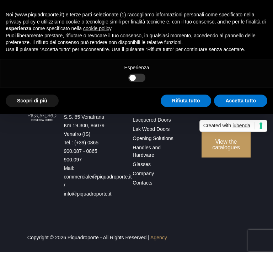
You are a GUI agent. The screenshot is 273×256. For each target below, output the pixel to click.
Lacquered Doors (152, 120)
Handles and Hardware (147, 151)
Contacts (142, 183)
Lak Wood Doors (151, 129)
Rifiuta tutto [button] (186, 100)
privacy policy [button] (21, 22)
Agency (158, 237)
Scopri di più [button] (32, 100)
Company (143, 173)
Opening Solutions (153, 138)
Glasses (142, 164)
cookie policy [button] (97, 28)
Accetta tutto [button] (240, 100)
